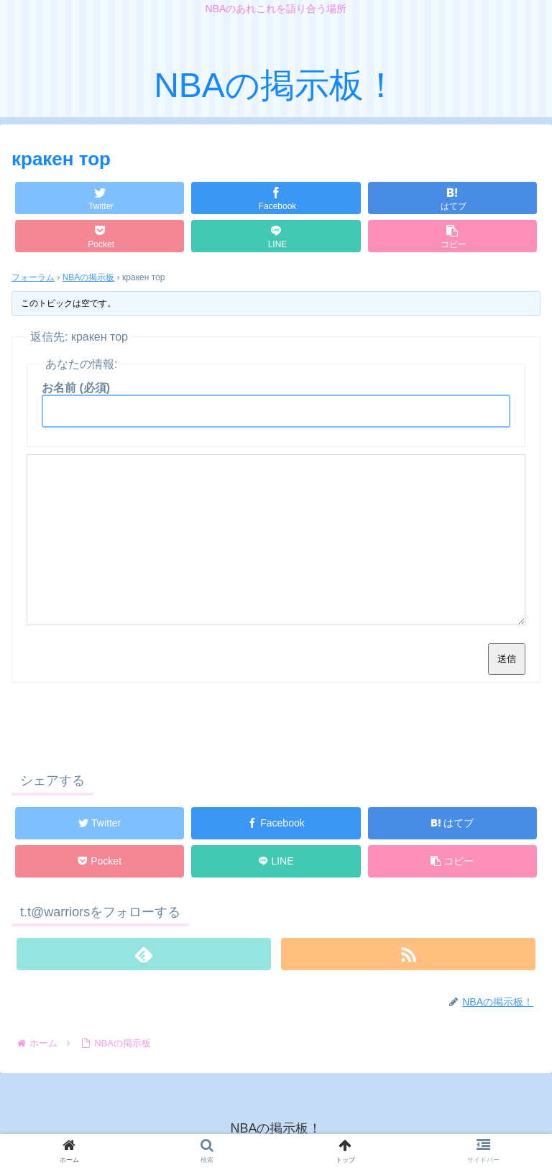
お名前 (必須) (76, 388)
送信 (506, 658)
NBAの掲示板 (89, 277)
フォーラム (33, 277)
